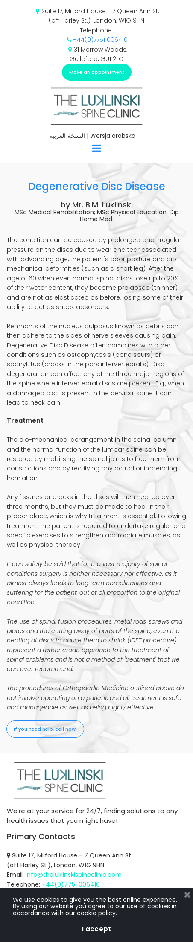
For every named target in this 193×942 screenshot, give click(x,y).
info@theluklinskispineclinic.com (74, 874)
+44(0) (83, 39)
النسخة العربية (67, 135)
